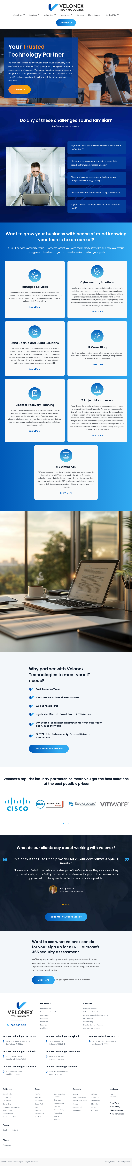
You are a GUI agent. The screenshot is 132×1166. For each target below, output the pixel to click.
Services (34, 14)
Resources (66, 14)
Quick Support (94, 15)
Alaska (6, 1140)
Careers (80, 15)
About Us (19, 14)
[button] (63, 823)
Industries (50, 14)
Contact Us (112, 14)
